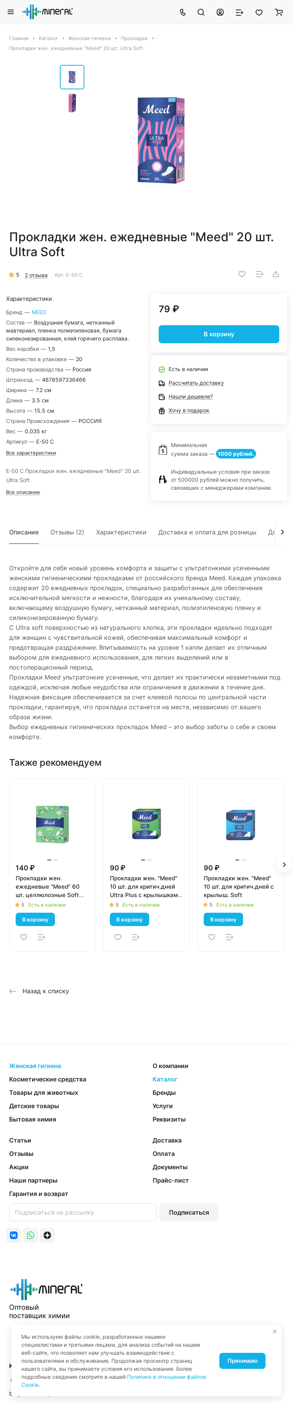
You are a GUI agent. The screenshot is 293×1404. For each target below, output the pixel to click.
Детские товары (34, 1106)
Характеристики (121, 532)
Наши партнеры (33, 1180)
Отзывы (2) (67, 532)
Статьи (20, 1140)
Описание (24, 532)
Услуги (163, 1106)
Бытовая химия (32, 1119)
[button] (283, 864)
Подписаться (189, 1212)
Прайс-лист (171, 1180)
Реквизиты (169, 1119)
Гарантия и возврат (38, 1193)
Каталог (165, 1079)
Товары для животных (43, 1092)
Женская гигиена (35, 1066)
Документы (170, 1167)
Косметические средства (47, 1079)
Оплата (164, 1153)
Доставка (167, 1140)
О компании (170, 1066)
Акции (19, 1167)
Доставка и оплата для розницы (207, 532)
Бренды (164, 1092)
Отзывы (21, 1153)
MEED (39, 312)
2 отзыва (36, 275)
